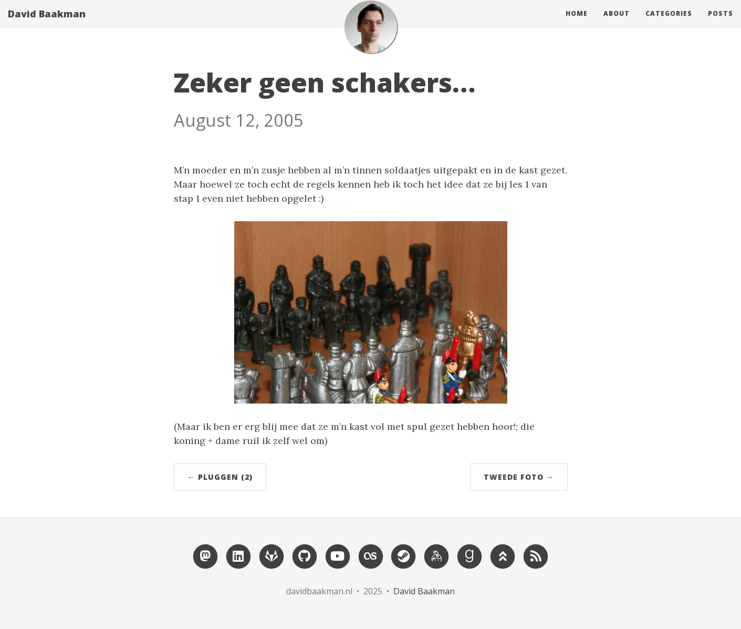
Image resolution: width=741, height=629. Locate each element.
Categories (668, 23)
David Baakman (47, 23)
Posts (720, 23)
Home (577, 23)
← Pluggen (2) (220, 477)
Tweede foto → (519, 477)
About (616, 23)
